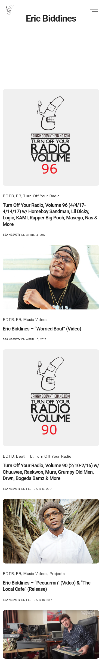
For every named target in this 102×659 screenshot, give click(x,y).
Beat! (20, 456)
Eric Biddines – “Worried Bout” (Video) (42, 329)
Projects (57, 573)
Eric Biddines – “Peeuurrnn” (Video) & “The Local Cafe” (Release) (46, 586)
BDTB (8, 195)
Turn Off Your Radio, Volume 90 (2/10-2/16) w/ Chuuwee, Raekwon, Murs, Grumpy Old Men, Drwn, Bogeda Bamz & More (51, 472)
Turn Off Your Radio (41, 195)
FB (18, 195)
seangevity (11, 234)
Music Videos (35, 319)
